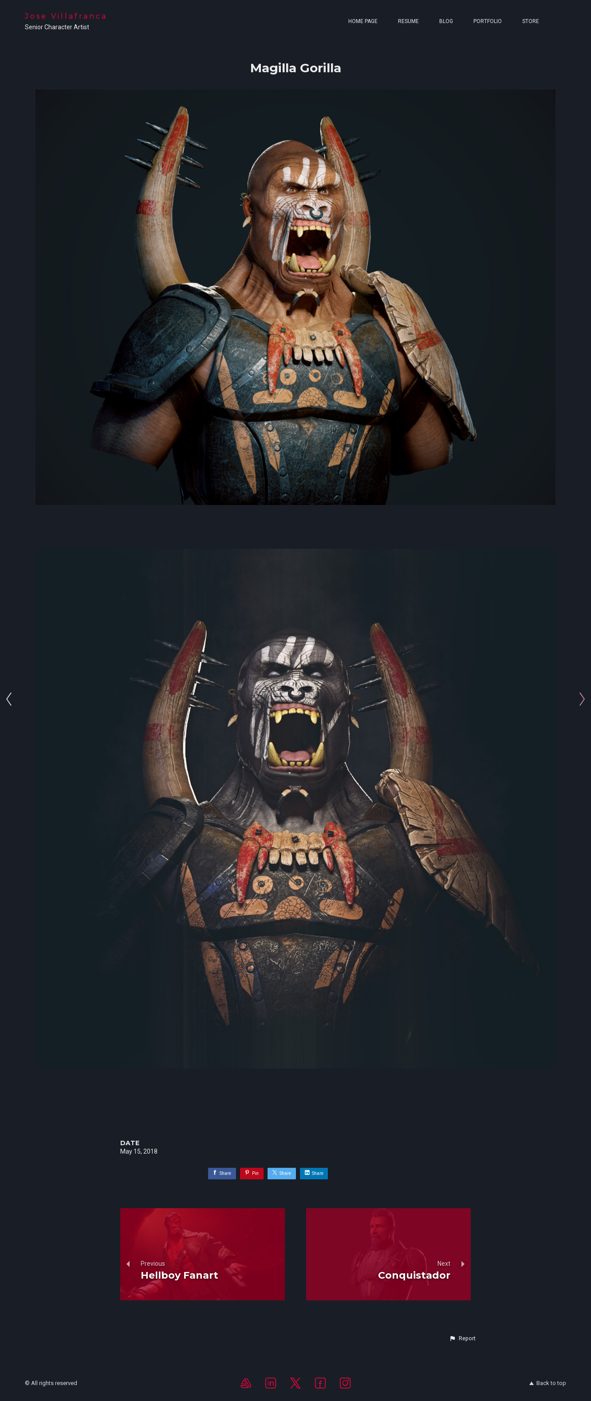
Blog (446, 21)
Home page (363, 21)
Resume (408, 21)
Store (530, 21)
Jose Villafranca (66, 16)
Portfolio (487, 21)
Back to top (547, 1383)
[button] (462, 1338)
